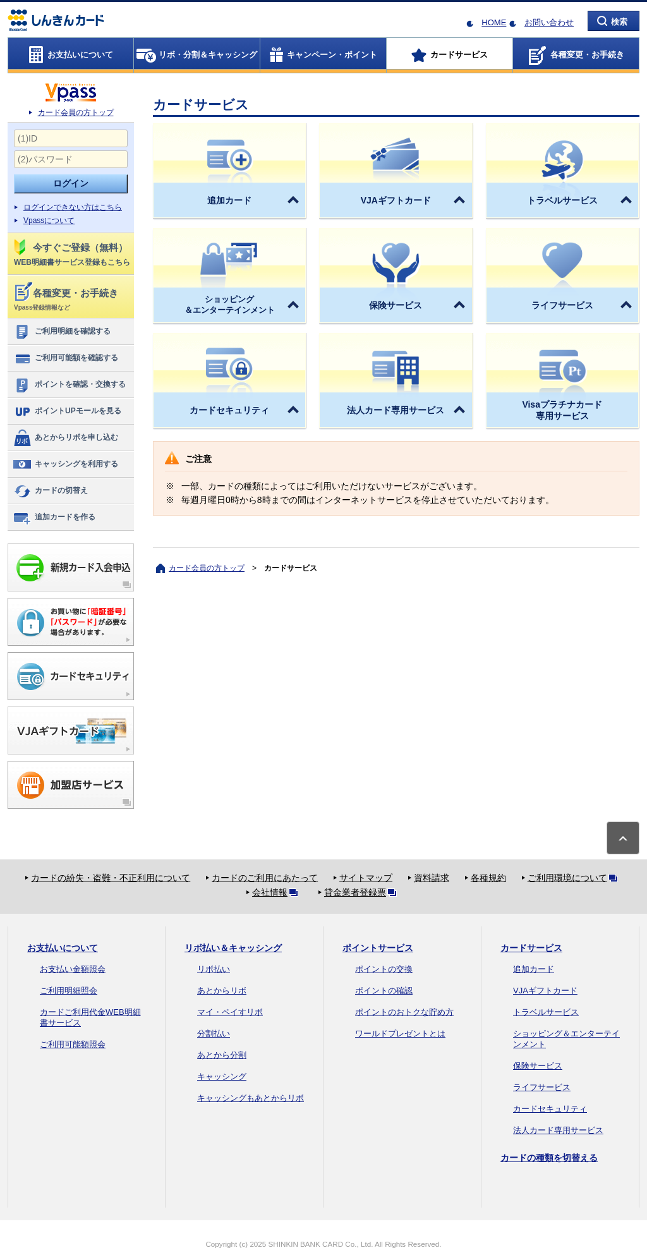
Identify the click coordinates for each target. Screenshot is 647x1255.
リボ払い (213, 969)
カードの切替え (50, 491)
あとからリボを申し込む (65, 437)
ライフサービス (542, 1087)
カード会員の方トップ (76, 112)
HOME (493, 22)
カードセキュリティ (550, 1108)
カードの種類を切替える (549, 1158)
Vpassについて (49, 220)
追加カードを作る (54, 517)
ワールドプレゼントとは (400, 1033)
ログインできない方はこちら (72, 207)
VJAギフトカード (545, 990)
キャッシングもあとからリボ (250, 1098)
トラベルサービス (546, 1012)
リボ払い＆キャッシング (233, 948)
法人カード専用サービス (558, 1130)
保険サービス (537, 1065)
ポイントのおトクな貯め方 (404, 1012)
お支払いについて (62, 948)
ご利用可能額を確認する (65, 358)
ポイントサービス (377, 948)
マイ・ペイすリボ (230, 1012)
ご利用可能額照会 (73, 1044)
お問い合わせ (549, 22)
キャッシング (221, 1076)
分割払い (213, 1033)
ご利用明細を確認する (62, 331)
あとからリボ (221, 990)
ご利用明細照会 (68, 990)
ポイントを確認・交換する (69, 384)
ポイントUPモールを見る (67, 411)
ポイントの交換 (384, 969)
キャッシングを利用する (65, 464)
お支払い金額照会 (73, 969)
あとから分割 (221, 1055)
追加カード (533, 969)
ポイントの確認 (384, 990)
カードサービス (531, 948)
